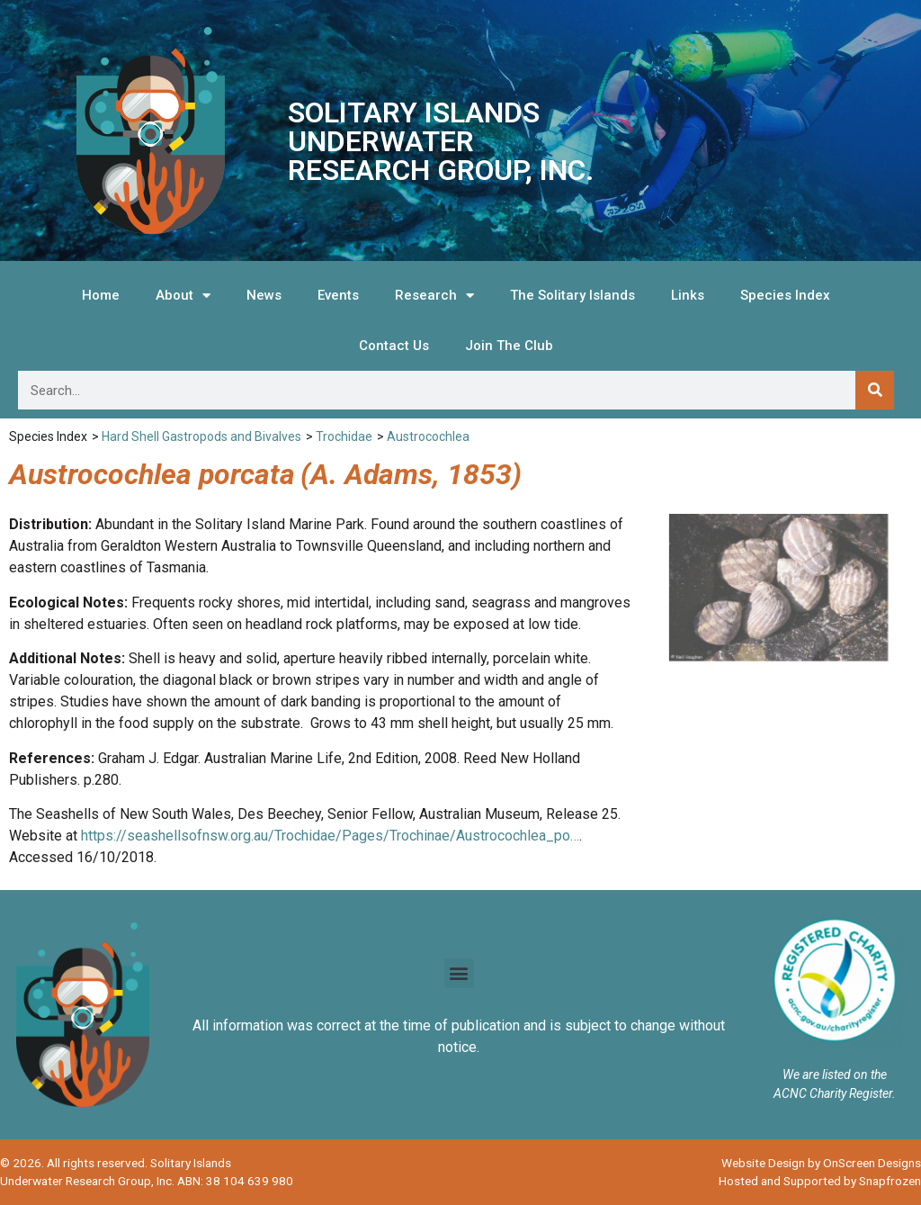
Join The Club (509, 345)
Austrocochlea (428, 436)
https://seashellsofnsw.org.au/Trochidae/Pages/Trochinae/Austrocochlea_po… (330, 835)
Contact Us (394, 345)
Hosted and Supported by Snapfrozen (820, 1181)
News (264, 295)
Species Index (785, 295)
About (183, 295)
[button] (459, 973)
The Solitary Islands (572, 295)
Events (338, 295)
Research (434, 295)
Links (687, 295)
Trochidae (344, 436)
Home (101, 295)
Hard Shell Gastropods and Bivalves (201, 436)
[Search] (874, 390)
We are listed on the (834, 1074)
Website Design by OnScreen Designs (821, 1163)
